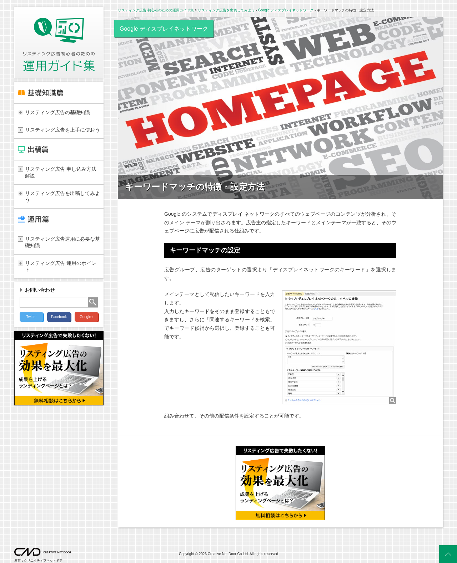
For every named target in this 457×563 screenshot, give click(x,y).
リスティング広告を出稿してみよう (226, 10)
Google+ (86, 317)
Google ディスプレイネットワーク (285, 10)
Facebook (59, 317)
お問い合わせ (40, 290)
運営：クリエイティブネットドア (42, 559)
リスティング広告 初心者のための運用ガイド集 (156, 10)
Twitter (31, 317)
